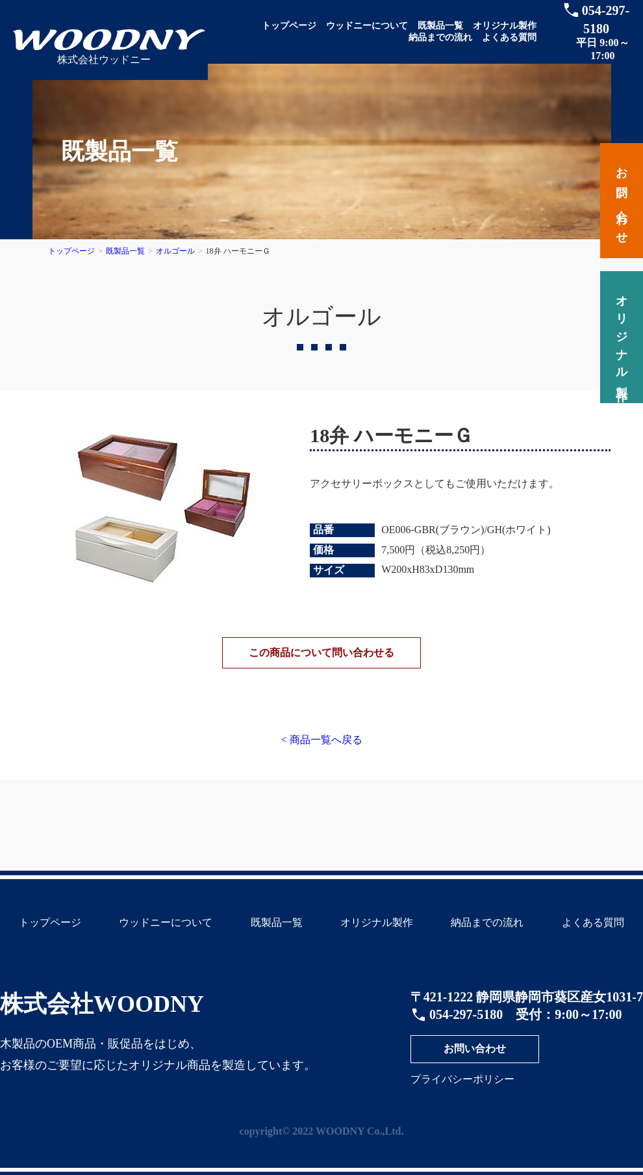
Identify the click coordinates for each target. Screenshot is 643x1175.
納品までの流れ (440, 37)
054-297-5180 (466, 1026)
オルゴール (175, 251)
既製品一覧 (440, 26)
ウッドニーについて (367, 26)
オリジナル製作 (504, 26)
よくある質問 (509, 37)
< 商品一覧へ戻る (321, 751)
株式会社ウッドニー (104, 59)
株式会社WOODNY (102, 1016)
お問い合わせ (475, 1060)
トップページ (289, 26)
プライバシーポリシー (462, 1090)
